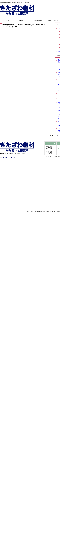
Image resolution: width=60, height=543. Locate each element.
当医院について (23, 20)
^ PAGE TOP (54, 135)
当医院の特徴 (38, 20)
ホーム (8, 20)
